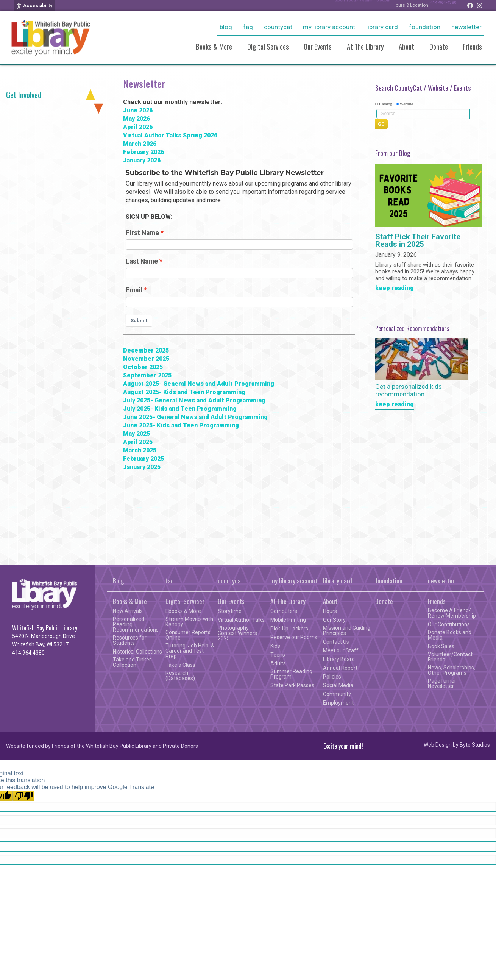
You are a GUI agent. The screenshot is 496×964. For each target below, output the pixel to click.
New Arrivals (128, 611)
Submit (139, 320)
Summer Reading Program (291, 674)
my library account (329, 27)
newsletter (466, 27)
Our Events (318, 46)
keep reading (394, 288)
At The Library (365, 46)
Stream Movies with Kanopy (189, 621)
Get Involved (23, 94)
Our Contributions (449, 624)
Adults (278, 663)
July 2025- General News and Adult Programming (194, 400)
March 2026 (139, 143)
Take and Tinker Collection (132, 662)
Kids (275, 646)
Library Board (339, 659)
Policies (332, 676)
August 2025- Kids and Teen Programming (184, 392)
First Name (142, 233)
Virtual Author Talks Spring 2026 (170, 135)
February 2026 (143, 152)
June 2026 (138, 110)
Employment (338, 702)
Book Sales (441, 646)
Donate (438, 46)
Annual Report (340, 668)
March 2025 (139, 450)
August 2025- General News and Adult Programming (198, 383)
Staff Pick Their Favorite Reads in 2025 (417, 241)
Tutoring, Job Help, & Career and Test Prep (189, 651)
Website (406, 103)
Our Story (334, 619)
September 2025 (147, 375)
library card (382, 27)
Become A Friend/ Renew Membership (452, 613)
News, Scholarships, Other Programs (451, 670)
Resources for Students (130, 640)
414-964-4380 (439, 5)
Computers (283, 611)
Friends (472, 46)
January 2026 (142, 160)
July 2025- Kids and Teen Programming (180, 408)
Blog (226, 27)
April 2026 (138, 127)
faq (248, 27)
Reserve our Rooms (293, 637)
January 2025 (142, 467)
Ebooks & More (183, 611)
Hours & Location (403, 5)
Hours (330, 611)
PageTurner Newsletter (442, 683)
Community (337, 694)
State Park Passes (292, 685)
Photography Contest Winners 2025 (237, 633)
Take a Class (180, 665)
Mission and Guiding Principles (346, 630)
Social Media (338, 685)
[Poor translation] (23, 796)
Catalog (385, 103)
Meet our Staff (341, 650)
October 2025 (143, 367)
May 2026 (136, 118)
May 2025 (136, 433)
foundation (424, 27)
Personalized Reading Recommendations (136, 624)
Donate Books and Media (449, 635)
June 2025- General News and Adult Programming (195, 417)
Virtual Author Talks (241, 619)
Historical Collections (137, 651)
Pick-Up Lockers (289, 628)
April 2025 (138, 442)
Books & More (214, 46)
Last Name (142, 261)
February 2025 (143, 458)
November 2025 (146, 358)
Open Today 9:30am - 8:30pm (350, 5)
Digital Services (268, 46)
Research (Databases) (180, 675)
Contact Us (336, 641)
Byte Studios (475, 745)
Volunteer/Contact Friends (450, 657)
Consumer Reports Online (188, 635)
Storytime (230, 611)
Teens (277, 654)
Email (134, 290)
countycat (278, 27)
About (406, 46)
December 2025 (146, 350)
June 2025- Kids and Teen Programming (181, 425)
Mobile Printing (288, 619)
